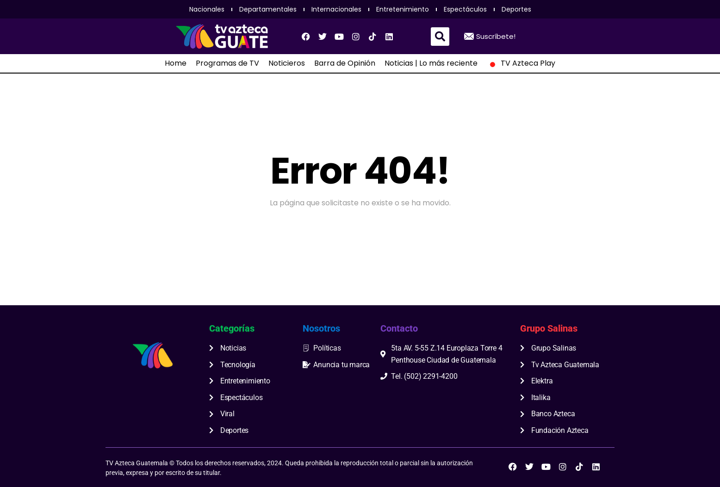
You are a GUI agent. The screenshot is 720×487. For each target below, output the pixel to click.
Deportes (516, 9)
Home (175, 63)
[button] (440, 36)
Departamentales (268, 9)
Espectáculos (465, 9)
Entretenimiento (402, 9)
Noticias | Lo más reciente (431, 63)
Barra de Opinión (344, 63)
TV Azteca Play (521, 63)
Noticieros (286, 63)
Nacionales (206, 9)
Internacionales (336, 9)
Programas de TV (227, 63)
